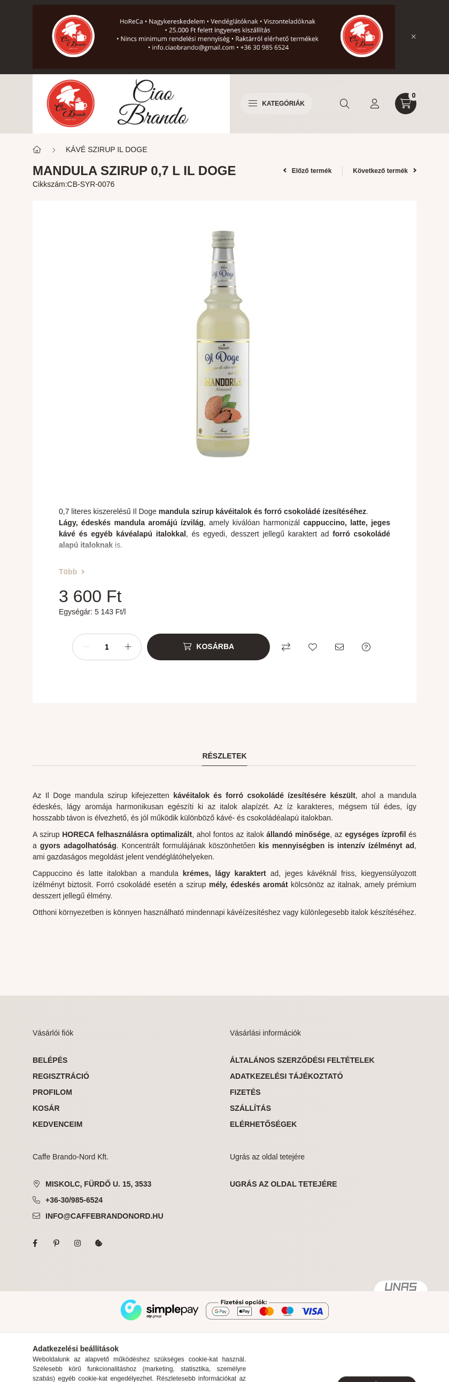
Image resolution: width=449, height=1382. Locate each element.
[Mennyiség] (107, 647)
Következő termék (384, 171)
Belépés (50, 1060)
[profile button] (374, 103)
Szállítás (250, 1108)
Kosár (46, 1108)
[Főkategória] (37, 149)
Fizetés (245, 1092)
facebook (34, 1243)
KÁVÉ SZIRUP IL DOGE (107, 149)
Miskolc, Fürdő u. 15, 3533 (98, 1184)
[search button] (344, 103)
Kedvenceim (57, 1124)
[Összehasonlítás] (286, 647)
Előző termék (307, 171)
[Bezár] (414, 37)
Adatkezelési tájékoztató (286, 1076)
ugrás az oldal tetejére (283, 1184)
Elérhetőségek (263, 1124)
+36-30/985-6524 (74, 1200)
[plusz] (128, 647)
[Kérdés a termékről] (366, 647)
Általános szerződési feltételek (302, 1060)
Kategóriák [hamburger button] (277, 103)
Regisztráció (61, 1076)
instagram (77, 1243)
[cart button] (405, 103)
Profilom (52, 1092)
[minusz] (86, 647)
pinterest (56, 1243)
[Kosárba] (208, 647)
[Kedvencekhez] (312, 647)
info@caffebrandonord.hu (104, 1216)
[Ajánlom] (339, 647)
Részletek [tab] (224, 756)
